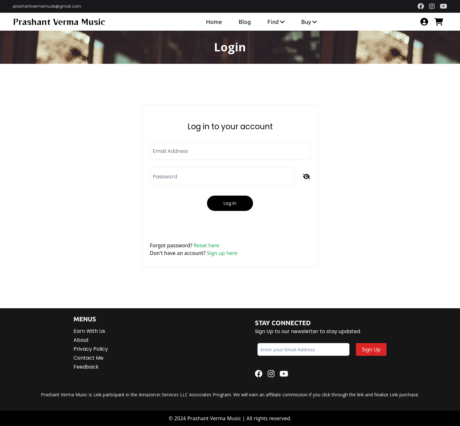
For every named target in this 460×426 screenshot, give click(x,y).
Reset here (206, 245)
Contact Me (88, 358)
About (81, 340)
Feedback (86, 366)
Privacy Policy (90, 349)
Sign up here (222, 253)
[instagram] (432, 6)
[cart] (440, 21)
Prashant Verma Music (59, 21)
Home (214, 22)
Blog (245, 22)
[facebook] (421, 6)
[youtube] (443, 6)
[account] (424, 21)
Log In (230, 203)
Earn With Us (89, 331)
